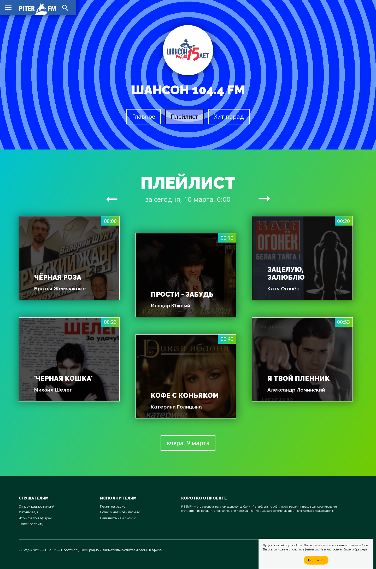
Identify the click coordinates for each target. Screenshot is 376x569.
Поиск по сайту (31, 524)
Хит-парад (229, 116)
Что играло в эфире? (35, 518)
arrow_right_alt (111, 199)
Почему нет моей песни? (119, 512)
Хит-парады (28, 512)
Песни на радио (112, 506)
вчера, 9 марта (188, 443)
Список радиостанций (36, 506)
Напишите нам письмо (118, 518)
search (65, 8)
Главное (143, 116)
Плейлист (184, 116)
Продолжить (316, 560)
